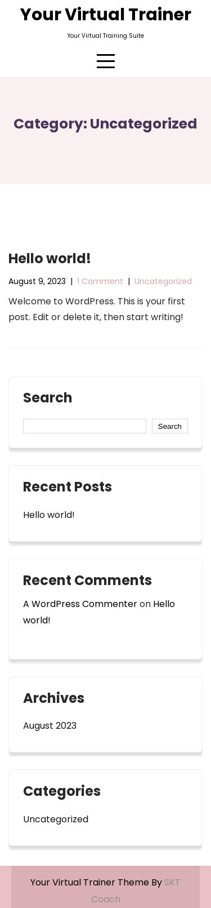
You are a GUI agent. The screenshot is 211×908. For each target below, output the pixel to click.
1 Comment (100, 281)
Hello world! (49, 258)
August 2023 (50, 725)
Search (48, 399)
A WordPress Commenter (80, 603)
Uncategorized (163, 281)
